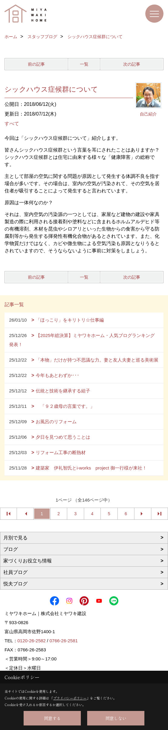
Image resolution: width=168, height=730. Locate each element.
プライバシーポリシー (70, 698)
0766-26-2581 (63, 640)
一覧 (84, 64)
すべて (12, 123)
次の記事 (131, 64)
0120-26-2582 (32, 640)
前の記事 (36, 64)
